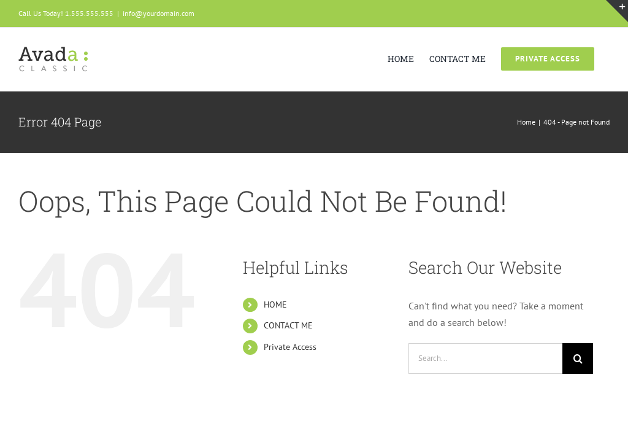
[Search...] (485, 358)
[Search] (577, 358)
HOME (275, 304)
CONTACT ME (288, 325)
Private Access (290, 346)
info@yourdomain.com (158, 13)
